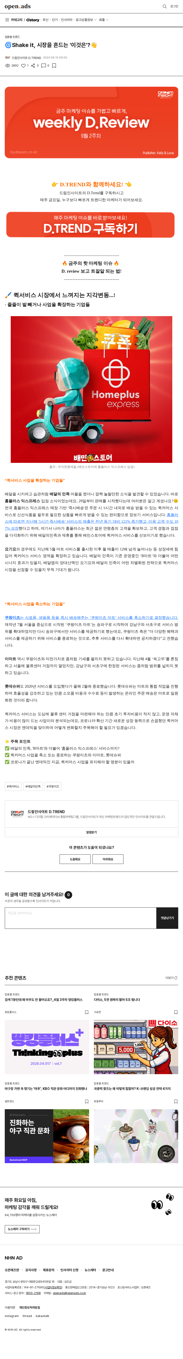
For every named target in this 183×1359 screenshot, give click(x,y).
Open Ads (17, 7)
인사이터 (66, 20)
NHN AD (14, 1258)
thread (27, 1316)
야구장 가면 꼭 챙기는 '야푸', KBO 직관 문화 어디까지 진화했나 (46, 1089)
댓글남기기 (167, 918)
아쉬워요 (108, 859)
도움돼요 (75, 859)
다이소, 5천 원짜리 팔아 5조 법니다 (117, 1000)
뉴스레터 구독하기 (22, 1229)
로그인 (174, 6)
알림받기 (91, 832)
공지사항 (31, 1270)
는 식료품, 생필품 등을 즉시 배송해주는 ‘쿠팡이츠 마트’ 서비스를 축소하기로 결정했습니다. (91, 618)
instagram (12, 1316)
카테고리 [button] (13, 19)
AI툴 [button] (102, 20)
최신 (45, 20)
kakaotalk (42, 1316)
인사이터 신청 (69, 1270)
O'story (32, 20)
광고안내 (108, 1270)
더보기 (172, 978)
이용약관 (10, 1307)
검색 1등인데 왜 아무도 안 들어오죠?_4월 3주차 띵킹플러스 (43, 1000)
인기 (55, 20)
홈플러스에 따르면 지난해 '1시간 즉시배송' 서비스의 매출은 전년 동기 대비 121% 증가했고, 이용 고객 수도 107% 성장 (91, 522)
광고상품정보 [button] (84, 20)
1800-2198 (33, 1293)
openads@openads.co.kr (69, 1293)
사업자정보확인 (53, 1287)
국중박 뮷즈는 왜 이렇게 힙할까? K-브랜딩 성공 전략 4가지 (132, 1089)
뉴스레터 (90, 1270)
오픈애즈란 (12, 1270)
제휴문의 (48, 1270)
